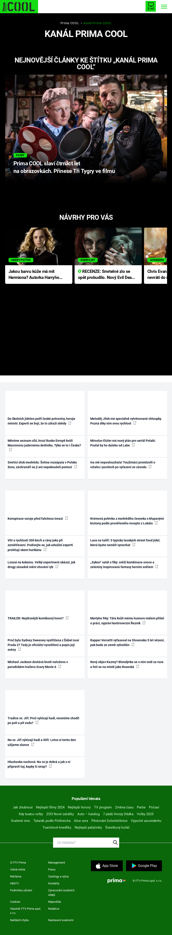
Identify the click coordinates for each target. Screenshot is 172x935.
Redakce (53, 908)
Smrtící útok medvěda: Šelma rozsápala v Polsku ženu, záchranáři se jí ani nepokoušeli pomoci (42, 465)
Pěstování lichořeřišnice (109, 821)
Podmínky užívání (21, 890)
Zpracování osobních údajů (61, 892)
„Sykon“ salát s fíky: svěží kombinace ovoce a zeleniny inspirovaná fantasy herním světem (124, 564)
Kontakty (53, 883)
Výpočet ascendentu (146, 821)
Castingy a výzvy (58, 876)
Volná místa (17, 869)
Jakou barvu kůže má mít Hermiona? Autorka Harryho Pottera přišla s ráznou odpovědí (34, 274)
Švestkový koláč (117, 827)
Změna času (124, 807)
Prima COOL (69, 23)
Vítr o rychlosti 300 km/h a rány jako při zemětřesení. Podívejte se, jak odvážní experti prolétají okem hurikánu (40, 545)
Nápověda (54, 901)
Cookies (15, 901)
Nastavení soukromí (60, 920)
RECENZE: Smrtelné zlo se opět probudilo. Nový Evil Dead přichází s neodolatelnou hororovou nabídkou (106, 274)
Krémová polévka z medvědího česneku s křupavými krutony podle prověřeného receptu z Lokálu (127, 521)
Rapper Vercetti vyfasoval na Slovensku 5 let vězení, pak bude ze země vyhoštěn (127, 642)
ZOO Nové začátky (60, 814)
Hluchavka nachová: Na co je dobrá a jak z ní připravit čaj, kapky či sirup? (39, 764)
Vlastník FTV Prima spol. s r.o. (25, 911)
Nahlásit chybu (19, 920)
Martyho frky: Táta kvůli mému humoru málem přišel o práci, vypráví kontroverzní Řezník (127, 620)
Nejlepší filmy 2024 (50, 807)
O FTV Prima (18, 862)
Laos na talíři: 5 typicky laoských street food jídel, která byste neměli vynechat (125, 543)
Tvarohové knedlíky (57, 827)
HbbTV (14, 883)
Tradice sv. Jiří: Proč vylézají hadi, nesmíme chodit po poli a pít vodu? (43, 720)
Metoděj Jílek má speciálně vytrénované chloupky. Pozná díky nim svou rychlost (126, 421)
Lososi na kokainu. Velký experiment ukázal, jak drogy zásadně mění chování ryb (41, 564)
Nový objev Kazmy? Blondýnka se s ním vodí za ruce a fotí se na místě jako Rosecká (126, 664)
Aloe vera (81, 821)
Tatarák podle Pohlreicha (52, 821)
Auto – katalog (88, 814)
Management (56, 862)
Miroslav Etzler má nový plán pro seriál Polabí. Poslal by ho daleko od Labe (123, 443)
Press (52, 869)
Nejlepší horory (79, 807)
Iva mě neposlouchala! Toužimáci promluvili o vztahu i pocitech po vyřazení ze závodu (122, 465)
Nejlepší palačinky (88, 827)
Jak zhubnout (23, 807)
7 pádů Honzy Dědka (118, 814)
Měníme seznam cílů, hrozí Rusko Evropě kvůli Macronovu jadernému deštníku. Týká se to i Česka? (44, 445)
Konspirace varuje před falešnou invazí (38, 518)
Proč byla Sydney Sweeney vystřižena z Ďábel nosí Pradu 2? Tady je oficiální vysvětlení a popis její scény (43, 645)
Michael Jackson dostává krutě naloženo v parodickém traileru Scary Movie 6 (38, 664)
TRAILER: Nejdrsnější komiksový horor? (38, 618)
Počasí (154, 807)
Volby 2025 (145, 814)
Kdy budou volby (31, 814)
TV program (103, 807)
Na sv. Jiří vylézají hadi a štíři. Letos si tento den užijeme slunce (42, 742)
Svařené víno (20, 821)
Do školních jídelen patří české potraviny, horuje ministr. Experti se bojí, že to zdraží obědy (41, 421)
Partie (141, 807)
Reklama (15, 876)
